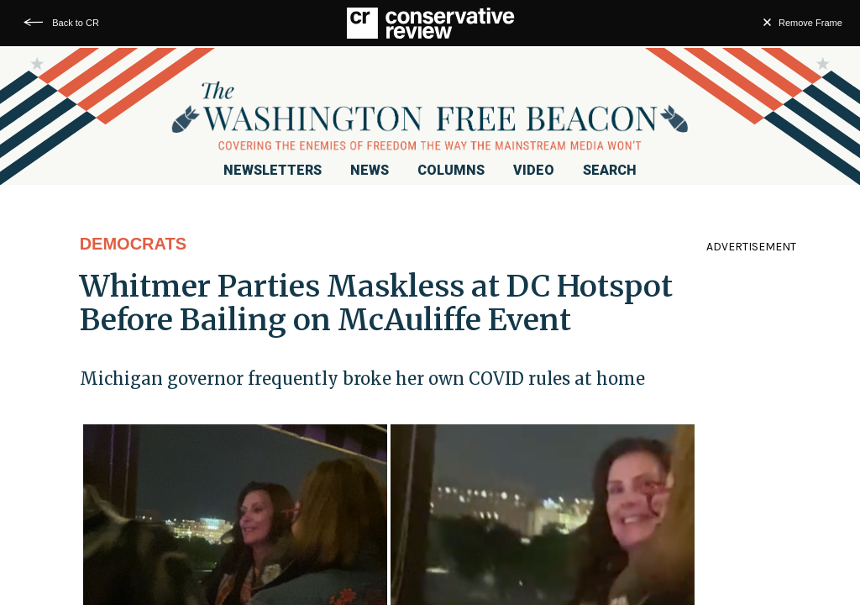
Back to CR (75, 23)
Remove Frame (810, 23)
